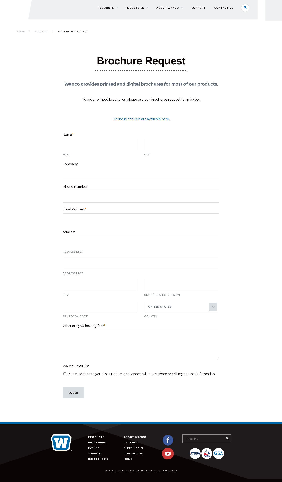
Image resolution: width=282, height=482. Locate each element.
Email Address (74, 211)
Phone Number (75, 187)
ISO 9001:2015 (98, 459)
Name (68, 135)
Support (203, 8)
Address (69, 234)
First (66, 154)
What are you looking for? (84, 328)
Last (147, 154)
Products (110, 8)
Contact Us (228, 8)
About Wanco (172, 8)
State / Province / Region (162, 297)
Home (21, 31)
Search (249, 9)
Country (150, 318)
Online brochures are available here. (141, 119)
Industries (139, 8)
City (65, 297)
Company (70, 164)
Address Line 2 (73, 275)
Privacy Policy (168, 471)
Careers (130, 442)
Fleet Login (133, 448)
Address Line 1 (73, 254)
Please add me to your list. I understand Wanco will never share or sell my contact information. (141, 377)
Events (93, 448)
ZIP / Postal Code (75, 318)
